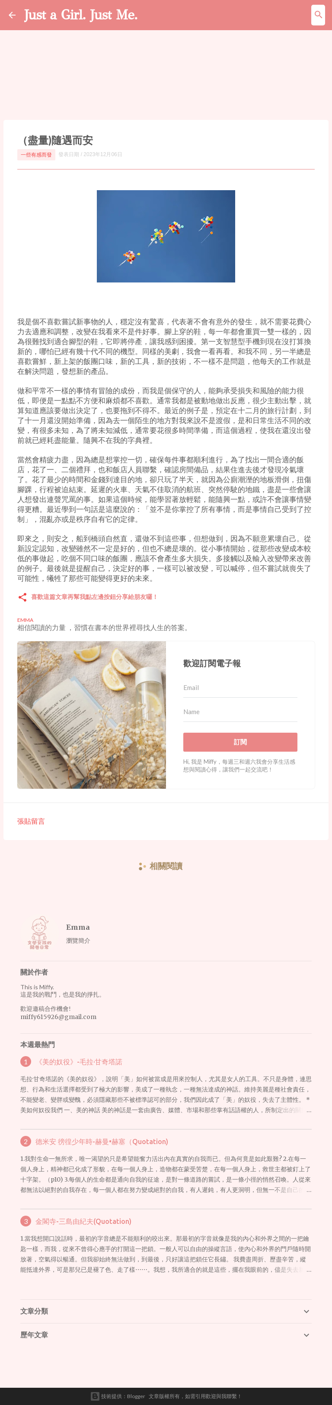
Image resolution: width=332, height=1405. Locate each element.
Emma (78, 927)
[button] (22, 598)
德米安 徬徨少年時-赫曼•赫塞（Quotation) (101, 1141)
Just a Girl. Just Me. (80, 14)
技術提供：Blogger (117, 1396)
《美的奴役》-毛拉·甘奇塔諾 (78, 1062)
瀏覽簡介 (78, 940)
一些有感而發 (36, 154)
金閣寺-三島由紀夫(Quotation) (83, 1221)
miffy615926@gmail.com (58, 1017)
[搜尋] (318, 15)
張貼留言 (31, 821)
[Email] (240, 688)
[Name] (240, 712)
